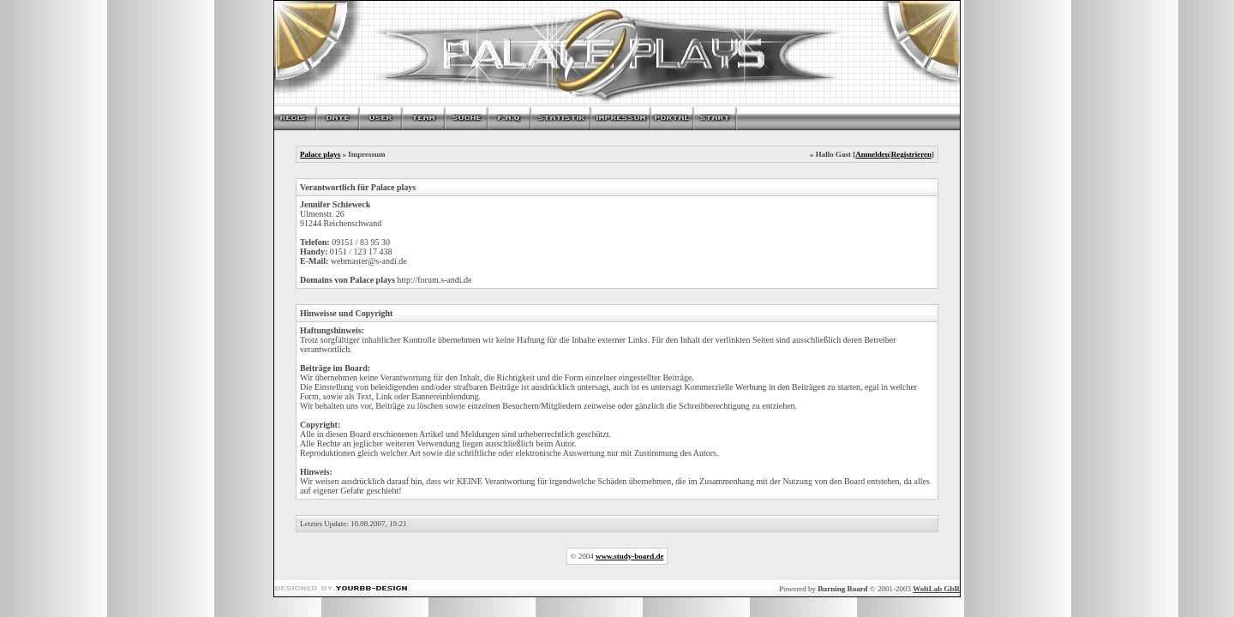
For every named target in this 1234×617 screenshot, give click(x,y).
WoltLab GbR (936, 588)
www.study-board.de (630, 556)
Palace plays (320, 154)
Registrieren (911, 154)
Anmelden (872, 154)
